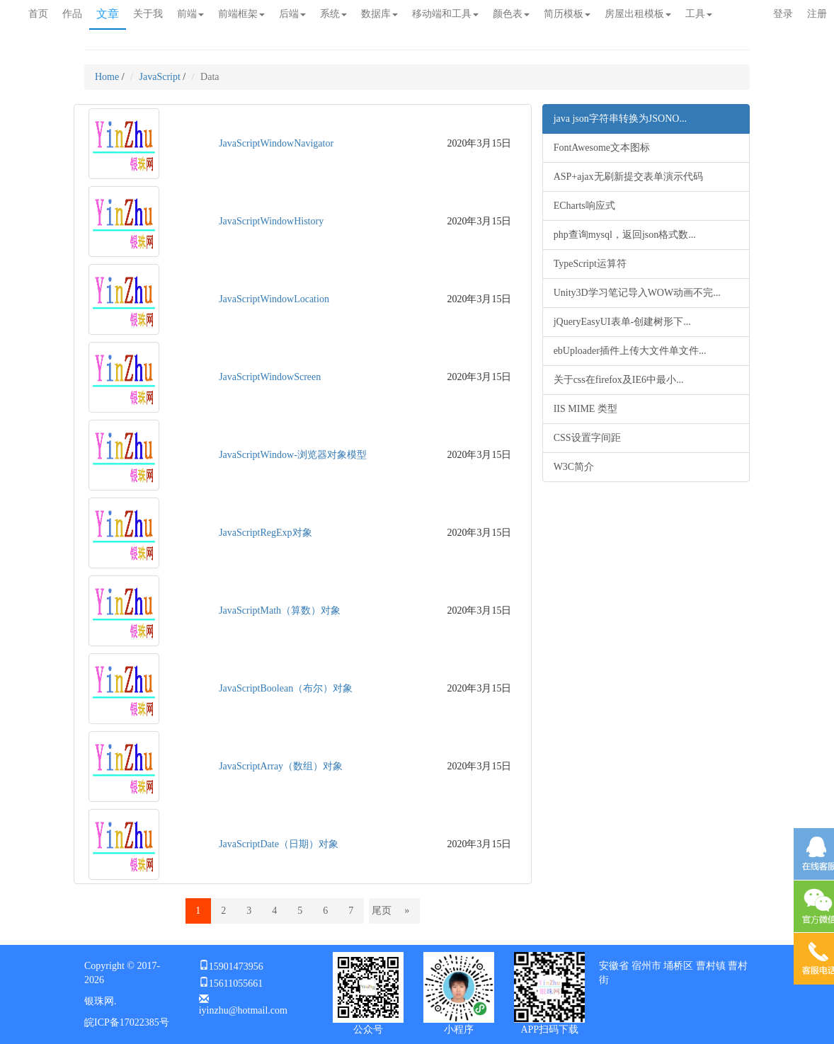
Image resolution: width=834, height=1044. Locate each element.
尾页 (382, 910)
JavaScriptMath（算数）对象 (280, 610)
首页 (38, 13)
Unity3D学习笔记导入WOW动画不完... (637, 292)
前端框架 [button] (241, 13)
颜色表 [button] (511, 13)
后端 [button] (292, 13)
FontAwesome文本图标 (602, 147)
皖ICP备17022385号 (126, 1022)
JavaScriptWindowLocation (274, 299)
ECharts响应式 (584, 205)
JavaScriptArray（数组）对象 (281, 766)
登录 (783, 13)
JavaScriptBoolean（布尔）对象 (286, 688)
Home (107, 76)
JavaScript (160, 76)
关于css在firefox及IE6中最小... (619, 379)
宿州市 (646, 965)
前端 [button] (190, 13)
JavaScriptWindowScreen (270, 377)
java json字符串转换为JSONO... (620, 118)
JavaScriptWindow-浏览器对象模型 (293, 454)
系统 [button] (333, 13)
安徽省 (614, 965)
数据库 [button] (379, 13)
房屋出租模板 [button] (638, 13)
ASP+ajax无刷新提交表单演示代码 (628, 176)
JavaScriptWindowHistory (271, 221)
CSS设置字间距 (587, 437)
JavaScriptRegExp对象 (265, 532)
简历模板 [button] (567, 13)
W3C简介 (574, 466)
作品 (72, 13)
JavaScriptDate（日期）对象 (278, 844)
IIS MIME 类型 (585, 408)
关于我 (148, 13)
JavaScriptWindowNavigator (276, 143)
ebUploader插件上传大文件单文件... (630, 350)
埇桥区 (678, 965)
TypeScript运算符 (590, 263)
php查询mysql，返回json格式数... (625, 234)
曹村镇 (711, 965)
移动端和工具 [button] (445, 13)
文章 (107, 14)
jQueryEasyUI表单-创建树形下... (622, 321)
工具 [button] (698, 13)
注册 (817, 13)
